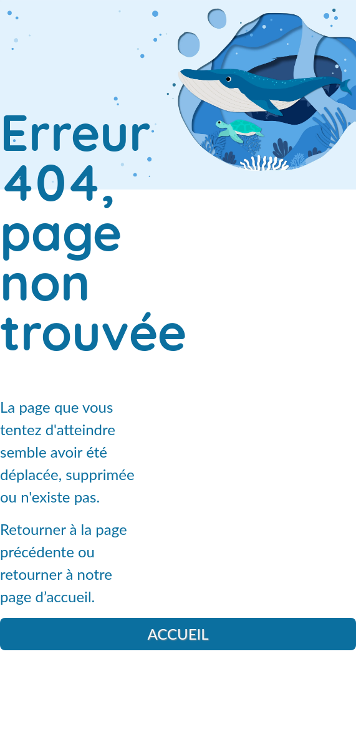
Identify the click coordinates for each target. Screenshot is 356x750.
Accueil (177, 634)
